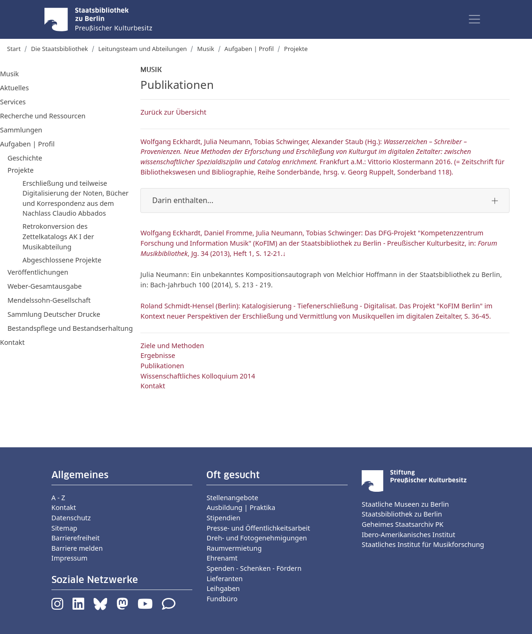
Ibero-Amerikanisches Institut (408, 534)
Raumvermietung (234, 548)
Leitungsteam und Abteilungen (142, 48)
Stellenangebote (232, 497)
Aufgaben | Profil (249, 48)
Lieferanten (224, 578)
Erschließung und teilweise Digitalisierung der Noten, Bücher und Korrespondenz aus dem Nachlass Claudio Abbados (75, 198)
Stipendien (223, 517)
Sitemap (64, 528)
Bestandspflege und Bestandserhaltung (70, 328)
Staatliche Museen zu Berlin (405, 504)
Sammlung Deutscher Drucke (53, 314)
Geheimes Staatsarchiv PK (403, 524)
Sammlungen (21, 129)
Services (13, 101)
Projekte (296, 48)
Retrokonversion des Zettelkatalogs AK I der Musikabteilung (58, 236)
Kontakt (12, 342)
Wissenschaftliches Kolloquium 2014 (197, 376)
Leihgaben (223, 588)
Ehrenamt (221, 558)
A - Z (58, 497)
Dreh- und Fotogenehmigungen (256, 537)
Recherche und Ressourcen (43, 115)
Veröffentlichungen (37, 272)
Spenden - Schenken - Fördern (253, 568)
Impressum (69, 558)
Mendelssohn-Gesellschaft (49, 300)
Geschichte (24, 157)
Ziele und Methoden (172, 345)
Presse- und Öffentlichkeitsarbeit (258, 528)
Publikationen (162, 365)
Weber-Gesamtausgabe (44, 286)
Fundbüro (221, 598)
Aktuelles (14, 87)
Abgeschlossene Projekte (62, 259)
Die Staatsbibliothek (59, 48)
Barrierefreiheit (75, 537)
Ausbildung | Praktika (240, 507)
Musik (205, 48)
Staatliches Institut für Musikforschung (423, 544)
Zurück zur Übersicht (173, 112)
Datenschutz (71, 517)
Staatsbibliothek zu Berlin (402, 514)
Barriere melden (77, 548)
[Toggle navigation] (474, 19)
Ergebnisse (157, 355)
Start (14, 48)
